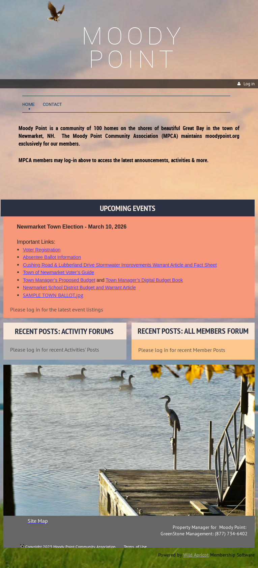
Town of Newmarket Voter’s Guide (58, 272)
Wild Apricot (196, 555)
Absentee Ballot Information (52, 257)
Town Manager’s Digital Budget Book (144, 280)
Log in (249, 84)
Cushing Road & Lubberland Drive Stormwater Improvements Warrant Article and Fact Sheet (120, 265)
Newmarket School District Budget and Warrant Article (79, 287)
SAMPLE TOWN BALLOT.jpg (53, 295)
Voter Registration (41, 249)
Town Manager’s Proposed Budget (59, 280)
